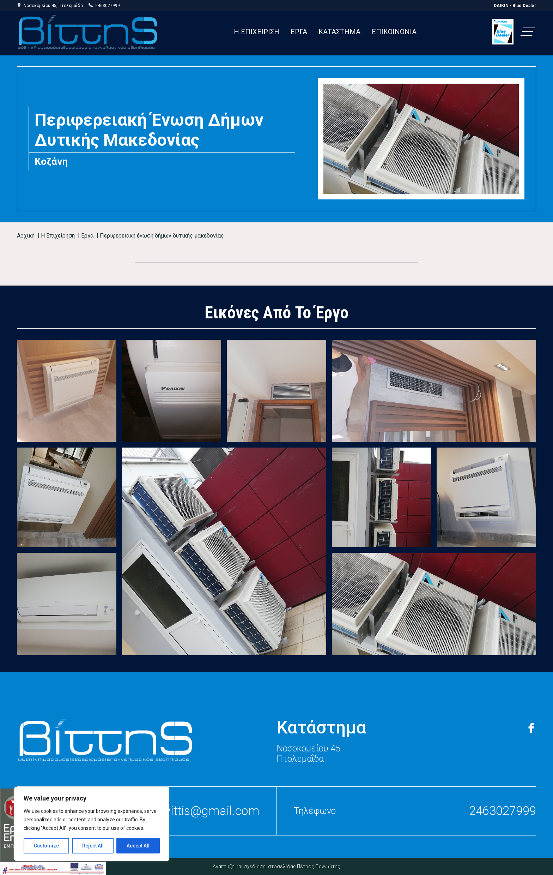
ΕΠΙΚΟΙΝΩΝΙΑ (394, 32)
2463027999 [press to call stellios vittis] (107, 5)
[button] (527, 31)
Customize (46, 846)
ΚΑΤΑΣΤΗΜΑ (339, 32)
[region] (91, 824)
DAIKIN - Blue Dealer (515, 5)
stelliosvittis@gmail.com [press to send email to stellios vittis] (193, 811)
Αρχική (26, 235)
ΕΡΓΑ (299, 32)
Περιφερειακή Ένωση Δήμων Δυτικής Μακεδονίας (162, 235)
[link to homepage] (87, 32)
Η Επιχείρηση (58, 235)
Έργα (87, 235)
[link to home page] (105, 739)
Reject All (93, 846)
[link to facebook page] (531, 727)
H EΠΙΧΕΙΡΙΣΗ (256, 32)
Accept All (138, 846)
